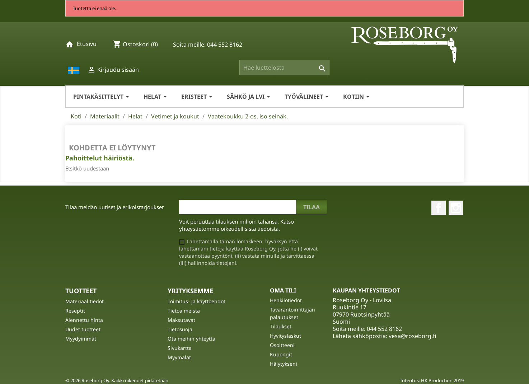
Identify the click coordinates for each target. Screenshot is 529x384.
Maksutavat (181, 320)
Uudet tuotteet (82, 329)
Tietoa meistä (184, 310)
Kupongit (281, 354)
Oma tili (283, 290)
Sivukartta (180, 348)
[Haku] (284, 67)
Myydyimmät (80, 338)
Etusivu (87, 44)
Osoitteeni (282, 345)
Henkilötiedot (286, 300)
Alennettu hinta (84, 320)
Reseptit (75, 310)
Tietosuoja (180, 329)
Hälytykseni (283, 363)
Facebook (438, 208)
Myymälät (179, 357)
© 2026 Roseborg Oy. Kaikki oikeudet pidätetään (116, 380)
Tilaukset (280, 326)
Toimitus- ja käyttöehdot (196, 301)
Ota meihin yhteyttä (191, 338)
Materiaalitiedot (84, 301)
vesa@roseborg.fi (412, 336)
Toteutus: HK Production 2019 (432, 380)
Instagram (456, 208)
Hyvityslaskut (285, 335)
